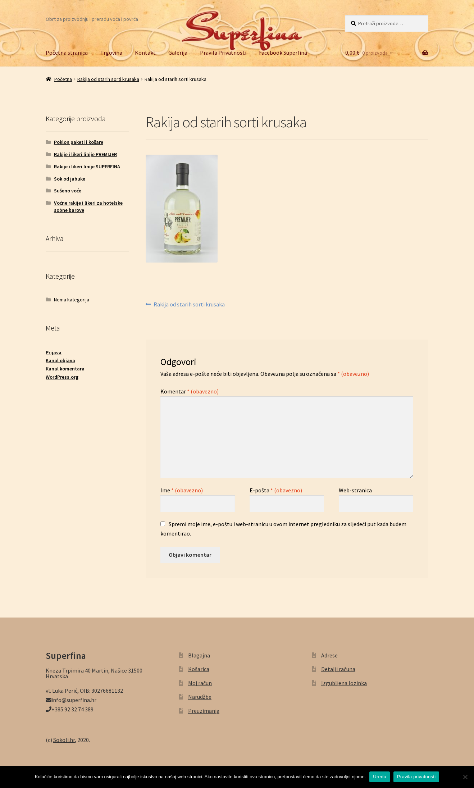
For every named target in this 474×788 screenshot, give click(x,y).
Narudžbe (199, 696)
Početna (63, 79)
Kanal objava (60, 360)
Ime (181, 490)
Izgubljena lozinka (344, 683)
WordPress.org (62, 377)
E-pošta (276, 490)
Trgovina (111, 52)
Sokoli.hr (64, 739)
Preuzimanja (203, 710)
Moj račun (200, 683)
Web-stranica (355, 490)
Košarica (198, 669)
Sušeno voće (67, 190)
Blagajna (199, 655)
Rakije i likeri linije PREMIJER (85, 154)
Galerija (177, 52)
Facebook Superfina (283, 52)
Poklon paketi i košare (78, 142)
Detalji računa (338, 669)
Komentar (189, 391)
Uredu (379, 776)
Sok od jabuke (69, 179)
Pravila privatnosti (416, 776)
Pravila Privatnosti (223, 52)
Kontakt (145, 52)
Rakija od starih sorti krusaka (108, 79)
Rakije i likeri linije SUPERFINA (87, 166)
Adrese (329, 655)
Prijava (53, 352)
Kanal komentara (65, 368)
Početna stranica (67, 52)
